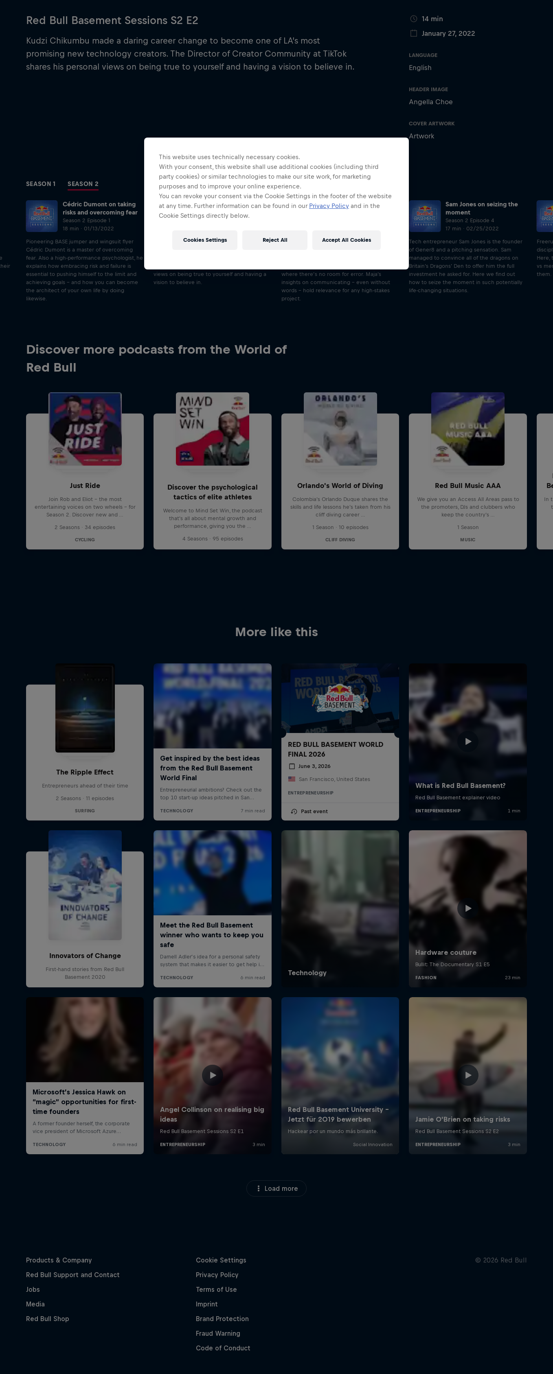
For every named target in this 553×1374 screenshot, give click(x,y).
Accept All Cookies (346, 240)
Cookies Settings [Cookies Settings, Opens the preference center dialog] (205, 240)
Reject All (275, 240)
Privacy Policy (329, 205)
